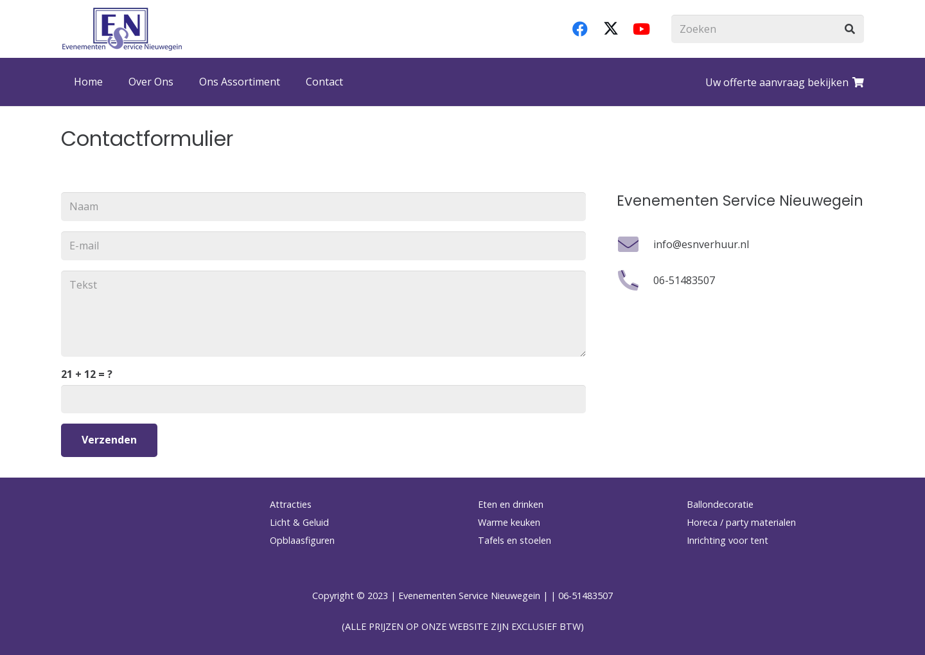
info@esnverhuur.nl (701, 244)
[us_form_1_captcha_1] (323, 399)
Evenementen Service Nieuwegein (469, 595)
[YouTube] (641, 28)
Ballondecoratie (720, 504)
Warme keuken (509, 522)
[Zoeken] (767, 29)
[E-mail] (323, 245)
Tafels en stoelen (514, 540)
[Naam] (323, 206)
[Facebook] (580, 28)
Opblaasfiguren (302, 540)
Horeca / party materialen (741, 522)
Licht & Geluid (299, 522)
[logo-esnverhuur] (122, 28)
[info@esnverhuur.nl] (635, 244)
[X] (610, 28)
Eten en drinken (510, 504)
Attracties (291, 504)
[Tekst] (323, 314)
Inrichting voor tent (727, 540)
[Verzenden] (109, 440)
